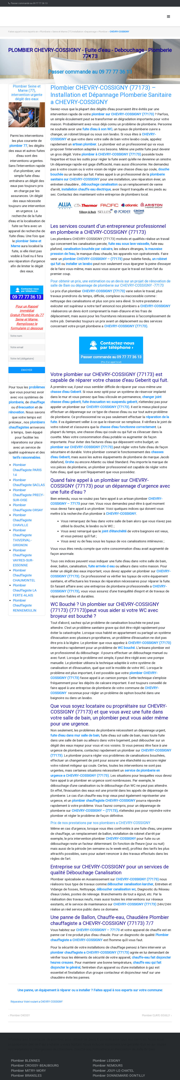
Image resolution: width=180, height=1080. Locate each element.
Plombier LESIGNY (106, 1061)
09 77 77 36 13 (26, 297)
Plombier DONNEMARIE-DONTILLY (119, 1075)
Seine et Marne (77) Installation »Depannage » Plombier (80, 31)
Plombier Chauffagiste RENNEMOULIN (24, 605)
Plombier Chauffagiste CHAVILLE (22, 520)
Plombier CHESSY (20, 1015)
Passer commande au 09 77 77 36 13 (29, 3)
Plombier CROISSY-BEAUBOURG (35, 1065)
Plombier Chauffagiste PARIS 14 (27, 470)
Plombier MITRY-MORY (28, 1071)
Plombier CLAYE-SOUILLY (156, 1015)
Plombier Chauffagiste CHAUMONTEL (24, 575)
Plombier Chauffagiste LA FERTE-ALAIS (25, 590)
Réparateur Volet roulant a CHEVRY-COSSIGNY (37, 1001)
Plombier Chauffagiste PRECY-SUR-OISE (28, 495)
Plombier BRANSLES (26, 1075)
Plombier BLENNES (25, 1061)
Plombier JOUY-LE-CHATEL (113, 1071)
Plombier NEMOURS (108, 1065)
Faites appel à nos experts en (23, 31)
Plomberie (45, 31)
